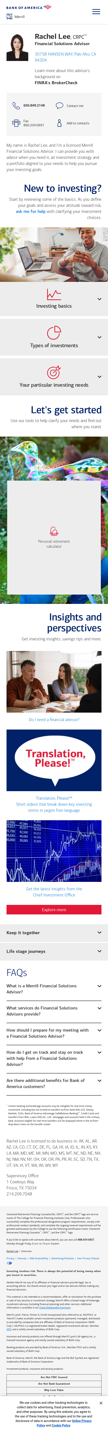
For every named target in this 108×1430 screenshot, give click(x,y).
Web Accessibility (39, 1258)
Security (22, 1258)
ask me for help (31, 212)
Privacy (10, 1258)
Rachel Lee (12, 1251)
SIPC (9, 1329)
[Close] (101, 1403)
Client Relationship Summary (54, 1307)
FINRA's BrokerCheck (56, 83)
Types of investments (65, 337)
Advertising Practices (62, 1258)
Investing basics (68, 299)
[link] (54, 537)
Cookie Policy (61, 1425)
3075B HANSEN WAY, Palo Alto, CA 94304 (65, 57)
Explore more (54, 909)
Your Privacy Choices (88, 1258)
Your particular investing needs (60, 376)
